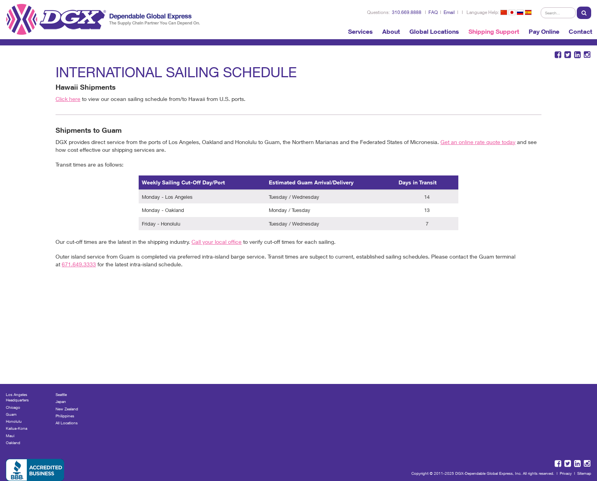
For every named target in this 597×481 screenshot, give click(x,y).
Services (360, 31)
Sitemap (584, 473)
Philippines (65, 415)
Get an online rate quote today (477, 142)
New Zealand (67, 408)
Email (449, 12)
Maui (10, 435)
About (391, 31)
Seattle (61, 394)
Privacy (566, 473)
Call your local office (216, 241)
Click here (68, 99)
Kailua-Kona (16, 428)
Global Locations (434, 31)
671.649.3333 (79, 264)
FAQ (433, 12)
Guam (11, 414)
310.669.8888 (406, 12)
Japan (61, 401)
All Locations (67, 422)
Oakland (13, 442)
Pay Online (544, 31)
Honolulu (14, 421)
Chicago (13, 407)
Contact (580, 31)
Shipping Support (493, 31)
